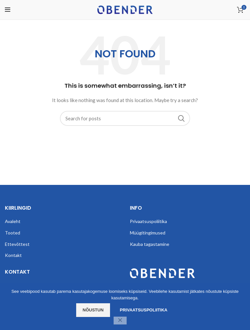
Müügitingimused (147, 232)
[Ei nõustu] (120, 320)
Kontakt (13, 255)
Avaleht (13, 221)
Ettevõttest (17, 244)
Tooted (12, 232)
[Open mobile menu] (8, 9)
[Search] (125, 118)
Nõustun (93, 310)
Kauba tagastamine (149, 244)
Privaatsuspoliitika (148, 221)
